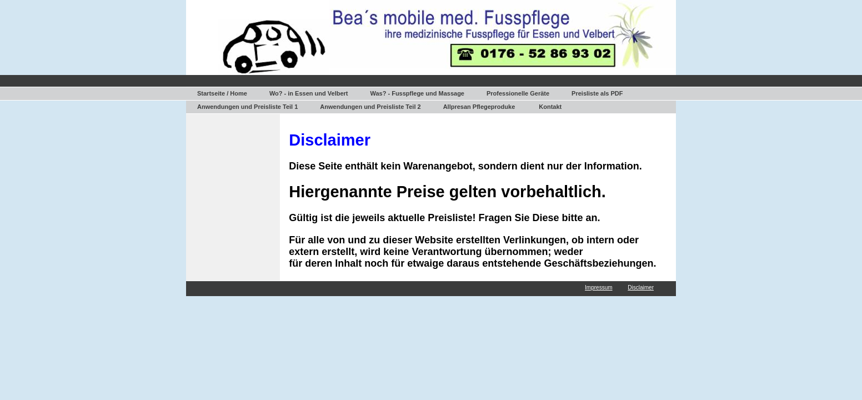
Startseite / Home (222, 93)
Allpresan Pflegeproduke (479, 106)
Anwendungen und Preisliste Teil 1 (247, 106)
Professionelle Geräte (518, 93)
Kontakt (550, 106)
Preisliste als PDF (597, 93)
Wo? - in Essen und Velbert (308, 93)
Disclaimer (641, 287)
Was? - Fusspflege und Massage (417, 93)
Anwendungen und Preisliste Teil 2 (370, 106)
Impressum (598, 287)
